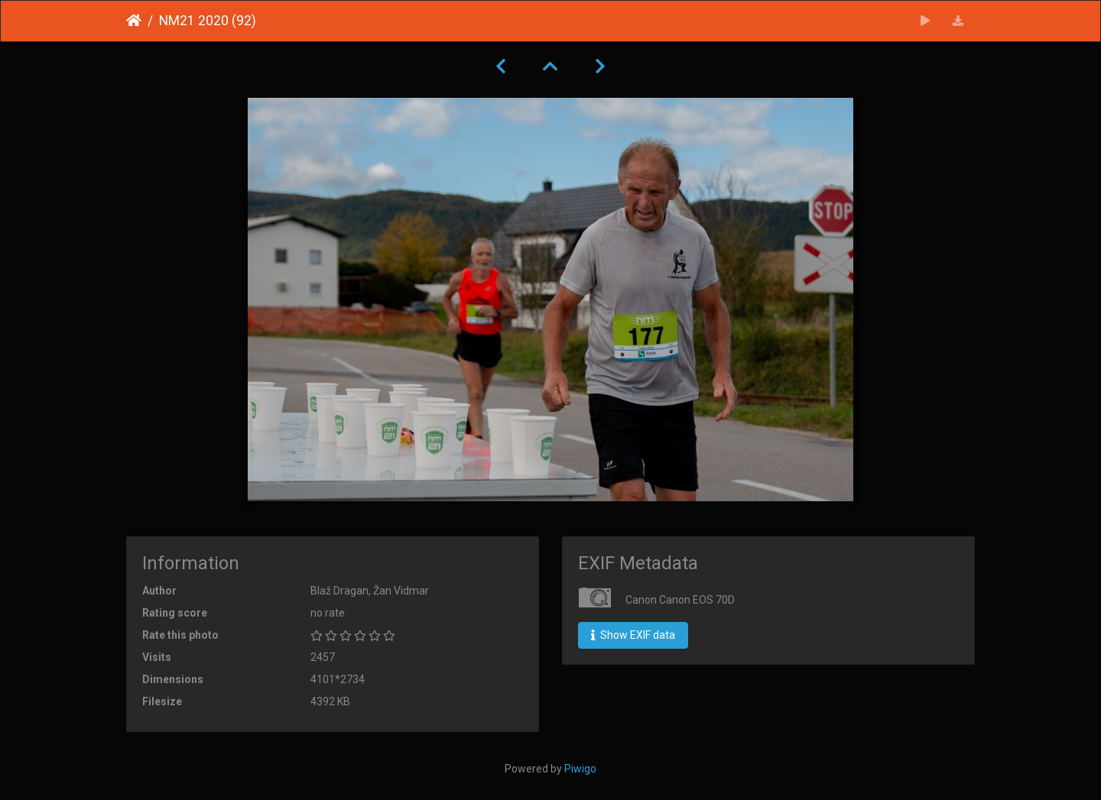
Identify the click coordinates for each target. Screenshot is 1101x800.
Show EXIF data (633, 635)
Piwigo (580, 769)
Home (133, 21)
